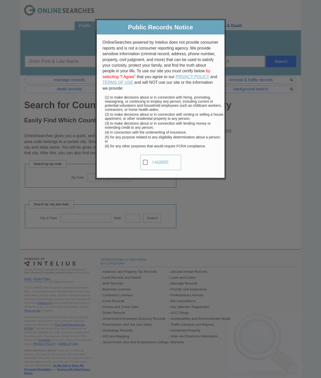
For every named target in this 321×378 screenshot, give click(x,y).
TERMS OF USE (117, 81)
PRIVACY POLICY (192, 75)
